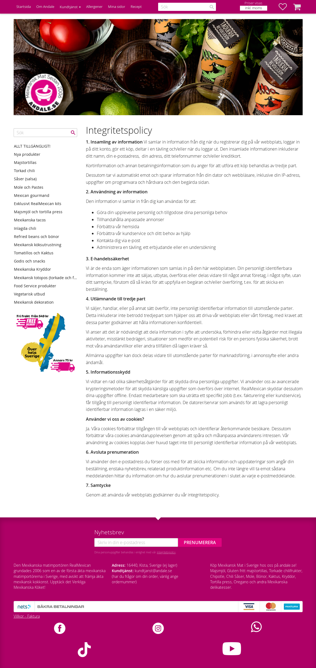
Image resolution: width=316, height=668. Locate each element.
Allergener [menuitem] (94, 6)
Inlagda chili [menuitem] (25, 228)
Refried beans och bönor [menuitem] (36, 236)
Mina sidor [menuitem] (116, 6)
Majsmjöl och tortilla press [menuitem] (38, 211)
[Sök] (212, 7)
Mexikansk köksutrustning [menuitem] (37, 244)
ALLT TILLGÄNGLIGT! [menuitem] (32, 146)
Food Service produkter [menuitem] (35, 285)
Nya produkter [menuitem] (27, 154)
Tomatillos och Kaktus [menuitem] (33, 252)
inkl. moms (253, 8)
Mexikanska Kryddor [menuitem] (32, 269)
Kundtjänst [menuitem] (69, 7)
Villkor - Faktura (27, 616)
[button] (285, 7)
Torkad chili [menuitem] (24, 170)
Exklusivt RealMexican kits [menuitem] (37, 203)
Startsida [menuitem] (23, 6)
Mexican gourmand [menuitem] (31, 195)
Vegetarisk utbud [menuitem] (29, 294)
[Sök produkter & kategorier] (187, 7)
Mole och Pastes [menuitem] (28, 187)
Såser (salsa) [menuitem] (25, 178)
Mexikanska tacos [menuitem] (30, 219)
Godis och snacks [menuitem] (29, 261)
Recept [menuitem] (136, 6)
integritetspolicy (166, 552)
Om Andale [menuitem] (45, 6)
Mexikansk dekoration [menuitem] (34, 302)
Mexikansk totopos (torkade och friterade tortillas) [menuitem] (45, 277)
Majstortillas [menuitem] (25, 162)
